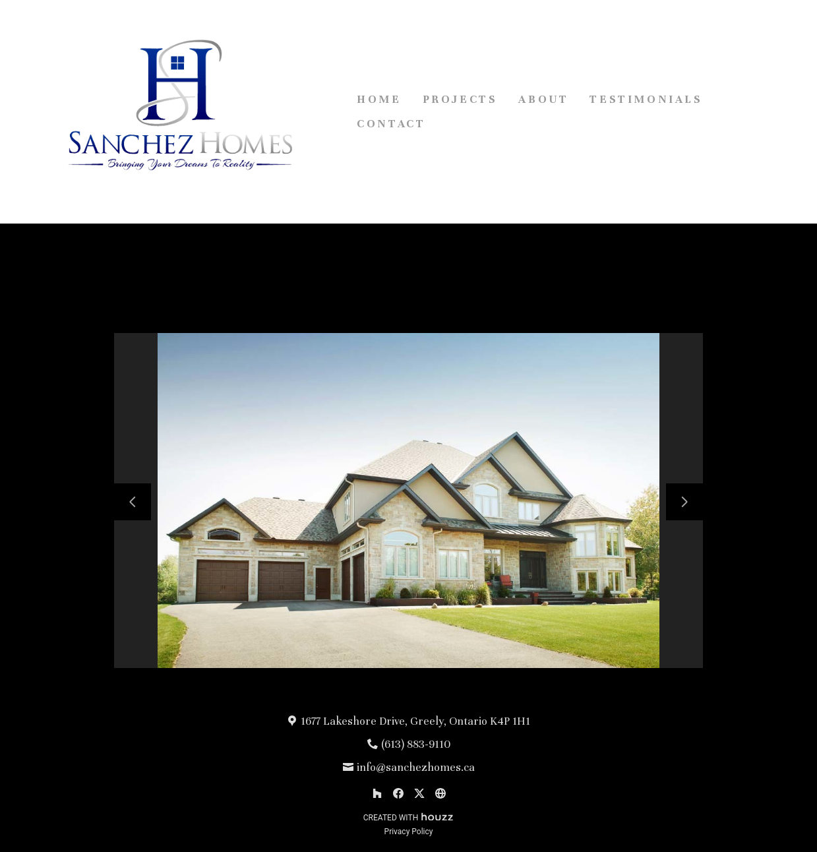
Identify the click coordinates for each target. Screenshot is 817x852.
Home (379, 99)
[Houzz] (377, 793)
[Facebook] (398, 793)
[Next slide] (684, 501)
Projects (460, 99)
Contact (391, 124)
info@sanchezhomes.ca (416, 767)
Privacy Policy (408, 831)
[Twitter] (419, 793)
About (543, 99)
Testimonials (646, 99)
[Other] (440, 793)
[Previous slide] (132, 501)
